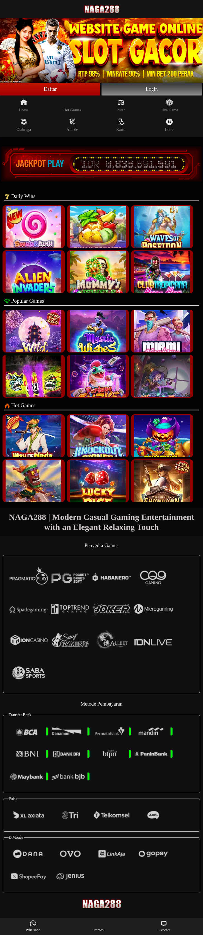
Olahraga (23, 125)
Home (24, 105)
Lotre (169, 125)
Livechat (164, 926)
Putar (121, 105)
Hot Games (72, 105)
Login (152, 89)
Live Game (169, 105)
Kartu (120, 125)
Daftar (50, 89)
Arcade (72, 125)
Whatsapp (33, 926)
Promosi (98, 926)
